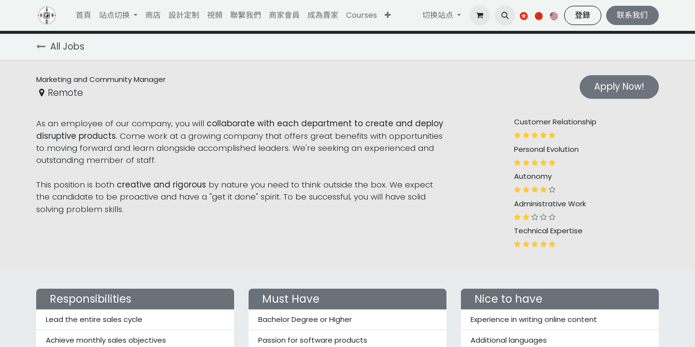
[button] (388, 15)
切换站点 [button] (438, 15)
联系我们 (632, 15)
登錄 (582, 15)
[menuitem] (83, 15)
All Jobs (60, 46)
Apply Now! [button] (619, 86)
